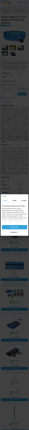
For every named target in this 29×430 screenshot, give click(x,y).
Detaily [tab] (14, 200)
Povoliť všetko (15, 227)
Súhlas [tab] (5, 200)
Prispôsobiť (14, 232)
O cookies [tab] (24, 200)
